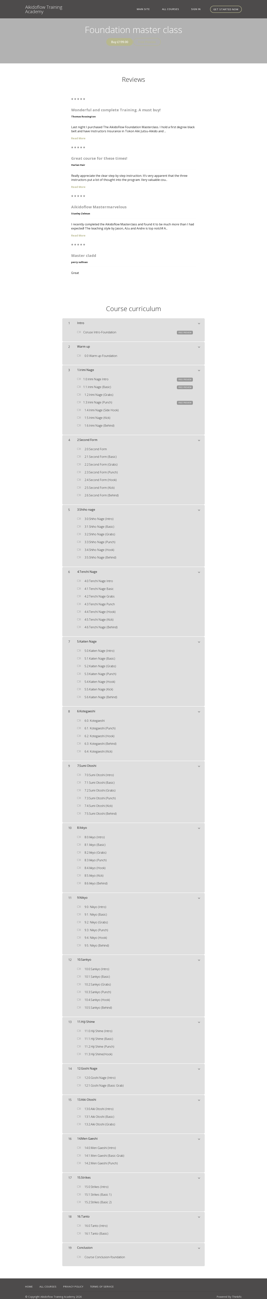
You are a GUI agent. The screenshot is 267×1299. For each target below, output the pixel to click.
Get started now (225, 9)
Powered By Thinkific (229, 1294)
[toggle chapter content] (199, 319)
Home (29, 1283)
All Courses (178, 9)
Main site (157, 9)
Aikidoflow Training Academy (43, 9)
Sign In (198, 9)
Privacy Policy (73, 1283)
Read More (78, 135)
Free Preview (148, 42)
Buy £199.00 (118, 42)
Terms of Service (102, 1283)
